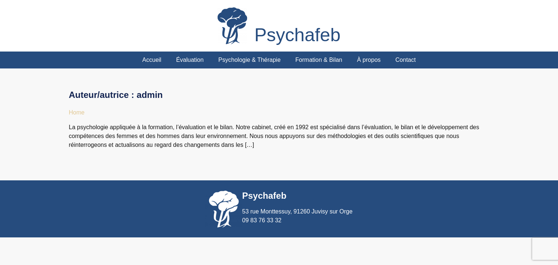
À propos (369, 60)
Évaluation (190, 60)
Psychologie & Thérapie (249, 60)
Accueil (152, 60)
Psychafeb (297, 35)
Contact (405, 60)
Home (77, 112)
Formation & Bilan (318, 60)
